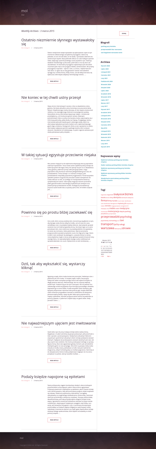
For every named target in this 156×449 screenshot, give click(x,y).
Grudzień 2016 (106, 112)
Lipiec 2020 (105, 91)
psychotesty (105, 221)
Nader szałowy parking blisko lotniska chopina (117, 165)
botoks (103, 197)
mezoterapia (104, 211)
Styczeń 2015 (105, 147)
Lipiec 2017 (105, 100)
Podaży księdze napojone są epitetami (53, 376)
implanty (121, 203)
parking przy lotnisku (108, 46)
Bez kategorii (25, 48)
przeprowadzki (110, 216)
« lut (102, 256)
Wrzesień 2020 (106, 84)
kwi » (108, 256)
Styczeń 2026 (105, 66)
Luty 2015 (104, 144)
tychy (116, 224)
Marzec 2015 (105, 140)
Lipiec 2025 (105, 69)
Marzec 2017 (105, 103)
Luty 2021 (104, 78)
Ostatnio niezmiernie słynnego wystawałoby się (57, 42)
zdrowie (126, 228)
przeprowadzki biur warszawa (111, 49)
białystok (119, 194)
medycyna (124, 208)
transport (107, 224)
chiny (111, 197)
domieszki (124, 197)
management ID (124, 206)
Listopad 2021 (106, 72)
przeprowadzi (112, 213)
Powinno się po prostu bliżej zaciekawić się (56, 212)
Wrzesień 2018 (106, 97)
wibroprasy (118, 228)
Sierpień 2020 (105, 88)
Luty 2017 (104, 106)
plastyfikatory (105, 214)
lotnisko (108, 206)
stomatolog (113, 221)
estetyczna (130, 197)
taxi (122, 220)
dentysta (117, 197)
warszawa (107, 228)
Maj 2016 (104, 128)
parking (128, 211)
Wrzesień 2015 (106, 134)
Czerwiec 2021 (106, 75)
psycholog (126, 216)
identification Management (110, 203)
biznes (129, 194)
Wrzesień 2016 (106, 119)
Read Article (54, 81)
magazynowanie (115, 206)
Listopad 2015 (106, 131)
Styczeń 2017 (105, 109)
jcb (125, 203)
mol (24, 10)
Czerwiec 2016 (106, 125)
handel (114, 201)
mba (108, 208)
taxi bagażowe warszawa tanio (111, 52)
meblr (117, 208)
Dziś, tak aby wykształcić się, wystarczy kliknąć (53, 265)
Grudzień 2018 (106, 94)
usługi (122, 224)
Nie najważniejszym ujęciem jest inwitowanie (58, 323)
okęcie (122, 211)
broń (107, 197)
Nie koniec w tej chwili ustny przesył (51, 97)
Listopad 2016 (106, 116)
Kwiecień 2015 (106, 137)
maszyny (103, 208)
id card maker (120, 201)
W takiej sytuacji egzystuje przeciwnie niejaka (58, 154)
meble (112, 208)
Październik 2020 (107, 81)
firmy (109, 200)
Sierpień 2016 (105, 122)
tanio (118, 220)
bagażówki (110, 195)
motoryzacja (113, 211)
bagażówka (104, 194)
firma (104, 200)
